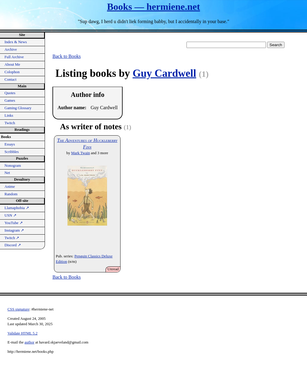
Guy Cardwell (164, 73)
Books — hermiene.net (153, 6)
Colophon (11, 72)
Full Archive (14, 57)
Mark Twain (80, 153)
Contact (10, 79)
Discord (12, 245)
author (29, 342)
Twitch (9, 123)
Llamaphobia (16, 208)
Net (7, 173)
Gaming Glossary (17, 108)
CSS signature (18, 309)
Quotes (9, 93)
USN (10, 215)
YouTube (13, 223)
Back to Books (66, 56)
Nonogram (12, 166)
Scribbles (11, 152)
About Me (12, 64)
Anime (9, 186)
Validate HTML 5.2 (22, 333)
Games (9, 100)
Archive (10, 49)
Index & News (15, 42)
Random (10, 194)
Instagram (14, 230)
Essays (9, 144)
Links (8, 115)
